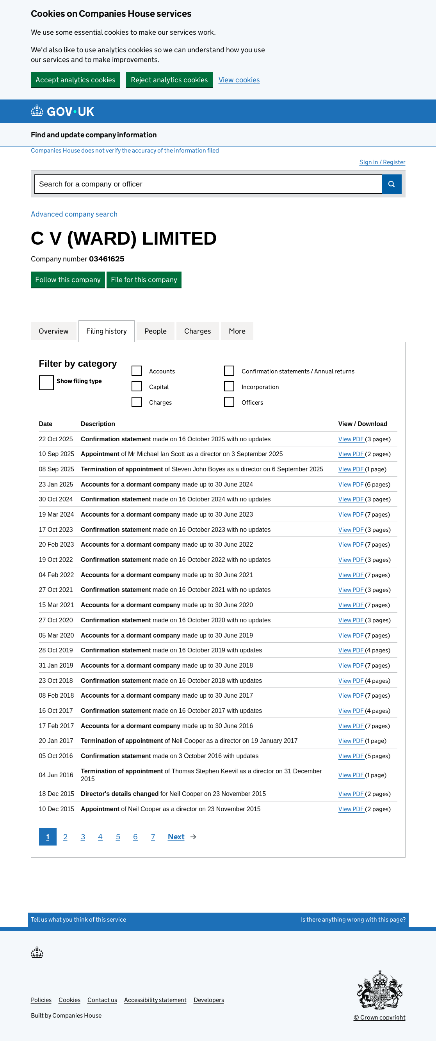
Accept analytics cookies (76, 79)
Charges (197, 331)
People (155, 331)
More (237, 331)
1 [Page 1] (47, 836)
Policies (41, 1000)
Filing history (106, 331)
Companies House (76, 1015)
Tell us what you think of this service (78, 919)
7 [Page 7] (153, 836)
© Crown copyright (380, 1017)
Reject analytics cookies (169, 79)
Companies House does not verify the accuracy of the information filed (125, 150)
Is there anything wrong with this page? (353, 919)
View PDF (351, 439)
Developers (209, 1000)
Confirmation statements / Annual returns (289, 372)
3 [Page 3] (83, 836)
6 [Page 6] (135, 836)
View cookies (239, 79)
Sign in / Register (382, 162)
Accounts (153, 372)
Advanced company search (74, 214)
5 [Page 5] (118, 836)
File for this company (144, 279)
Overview (54, 331)
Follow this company (68, 279)
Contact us (102, 1000)
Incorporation (251, 388)
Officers (243, 404)
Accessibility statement (155, 1000)
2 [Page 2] (65, 836)
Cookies (69, 1000)
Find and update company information (94, 134)
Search (392, 184)
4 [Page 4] (100, 836)
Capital (150, 388)
